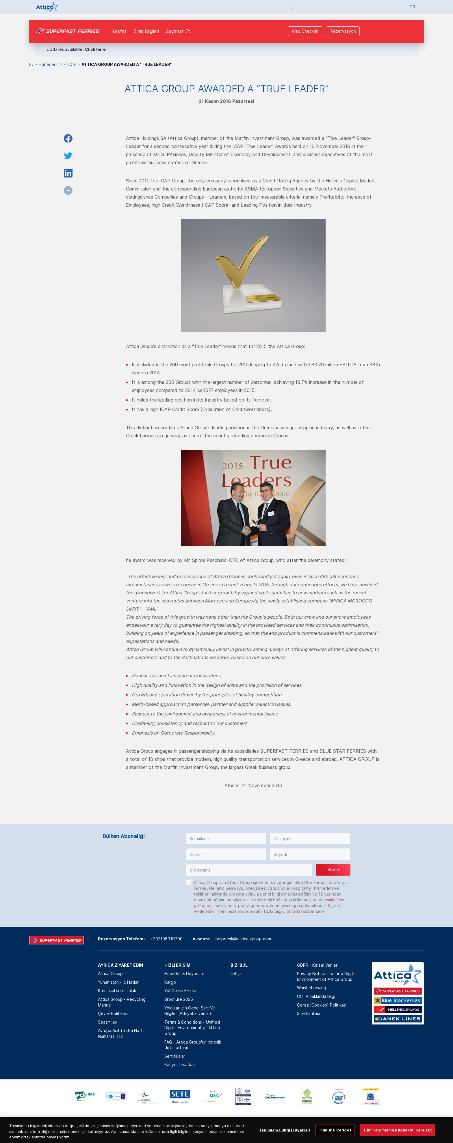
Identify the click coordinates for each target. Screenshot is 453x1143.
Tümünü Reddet (335, 1136)
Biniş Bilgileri (146, 31)
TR (412, 6)
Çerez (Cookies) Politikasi (322, 1005)
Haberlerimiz (50, 64)
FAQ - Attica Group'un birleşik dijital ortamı (192, 1045)
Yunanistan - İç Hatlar (118, 982)
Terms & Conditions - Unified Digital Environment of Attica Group (192, 1028)
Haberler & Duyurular (184, 973)
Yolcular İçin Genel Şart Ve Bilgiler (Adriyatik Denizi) (189, 1010)
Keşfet (119, 31)
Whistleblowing (311, 987)
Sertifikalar (174, 1056)
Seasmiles (107, 1022)
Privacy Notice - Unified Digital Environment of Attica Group (327, 976)
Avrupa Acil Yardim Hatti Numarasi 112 (121, 1033)
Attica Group (110, 973)
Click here (95, 49)
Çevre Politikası (113, 1013)
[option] (85, 1096)
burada (293, 911)
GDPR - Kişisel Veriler (317, 965)
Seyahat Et (178, 31)
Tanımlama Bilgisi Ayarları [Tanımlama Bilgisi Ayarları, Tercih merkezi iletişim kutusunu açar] (284, 1136)
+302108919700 (167, 938)
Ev (31, 64)
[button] (226, 838)
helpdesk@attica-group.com (243, 938)
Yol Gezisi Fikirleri (181, 990)
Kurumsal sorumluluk (117, 990)
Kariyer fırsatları (179, 1064)
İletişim (237, 973)
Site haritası (308, 1013)
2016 (72, 64)
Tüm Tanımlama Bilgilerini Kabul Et (397, 1136)
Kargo (170, 982)
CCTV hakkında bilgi (316, 996)
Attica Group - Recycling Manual (122, 1002)
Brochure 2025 (178, 999)
